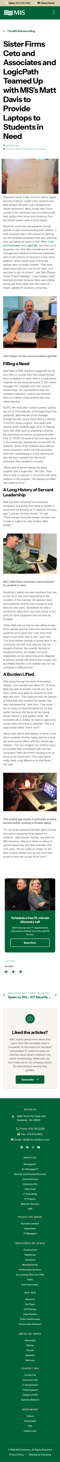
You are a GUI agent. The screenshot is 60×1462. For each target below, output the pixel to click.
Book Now (30, 942)
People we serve (30, 1217)
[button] (6, 971)
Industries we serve (30, 1243)
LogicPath (31, 245)
